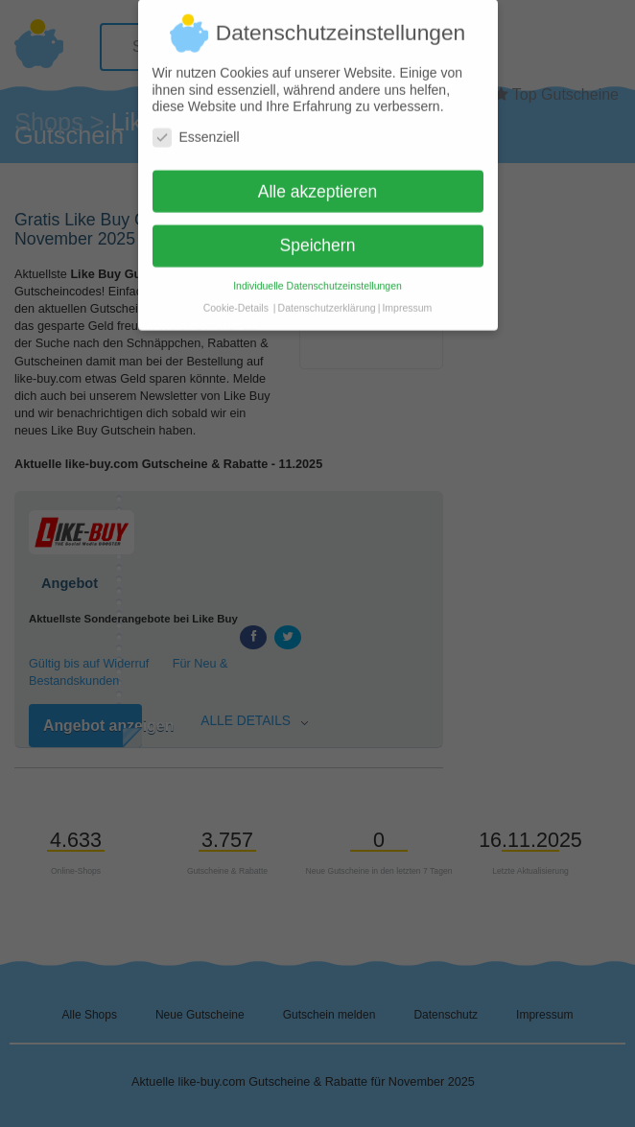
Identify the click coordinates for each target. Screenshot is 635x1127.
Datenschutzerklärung (327, 300)
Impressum (407, 300)
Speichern (318, 237)
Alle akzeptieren (318, 183)
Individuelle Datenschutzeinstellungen (317, 278)
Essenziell (196, 129)
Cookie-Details (236, 300)
